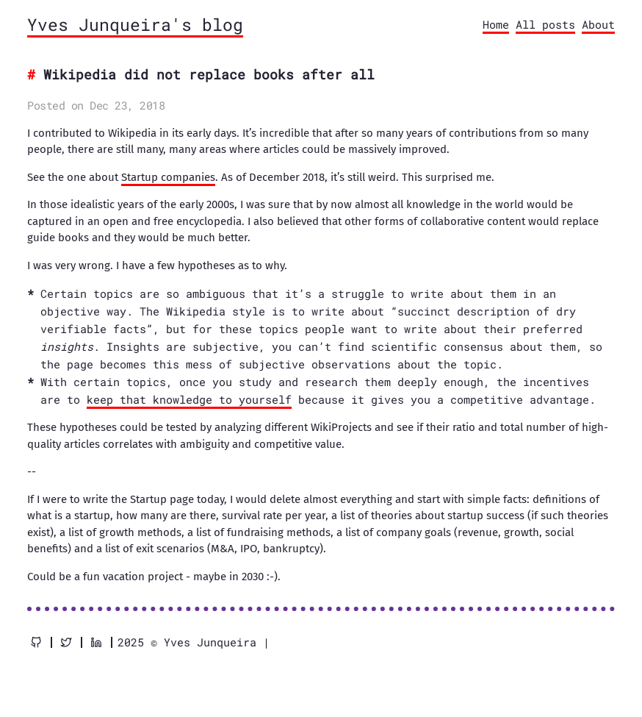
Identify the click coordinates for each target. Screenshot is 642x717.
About (598, 24)
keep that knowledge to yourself (189, 399)
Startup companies (168, 177)
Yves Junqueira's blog (135, 24)
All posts (545, 24)
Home (496, 24)
